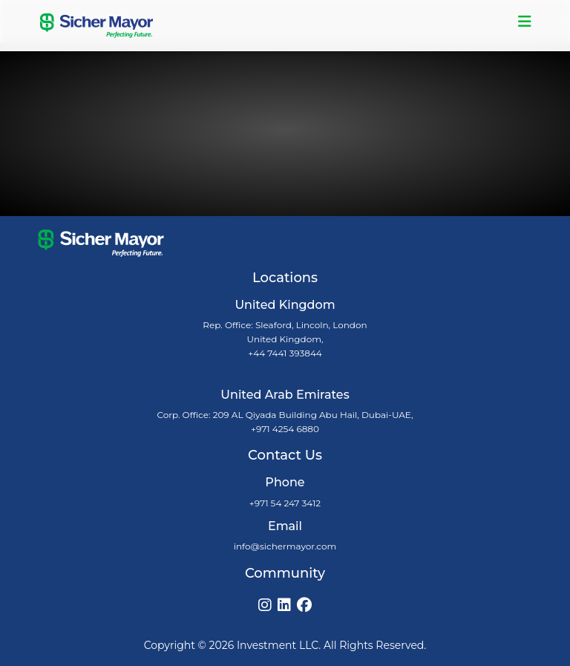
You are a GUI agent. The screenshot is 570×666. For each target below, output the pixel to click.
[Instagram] (265, 605)
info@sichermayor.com (285, 546)
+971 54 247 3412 (285, 503)
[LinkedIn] (284, 605)
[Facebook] (304, 605)
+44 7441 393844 (285, 353)
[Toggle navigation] (524, 21)
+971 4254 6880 (285, 428)
